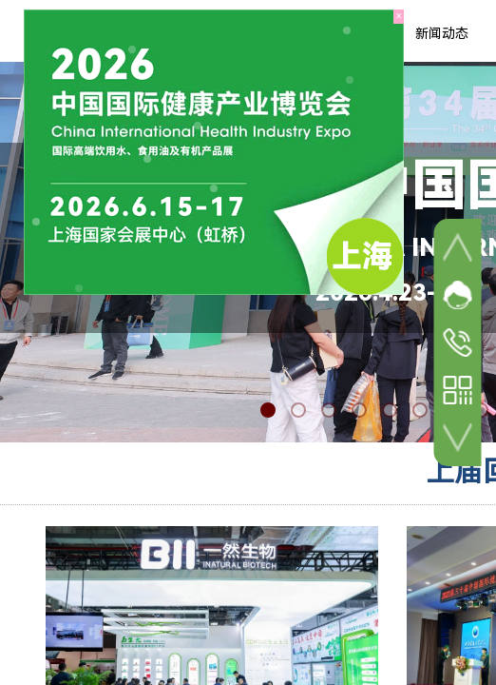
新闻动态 (441, 33)
